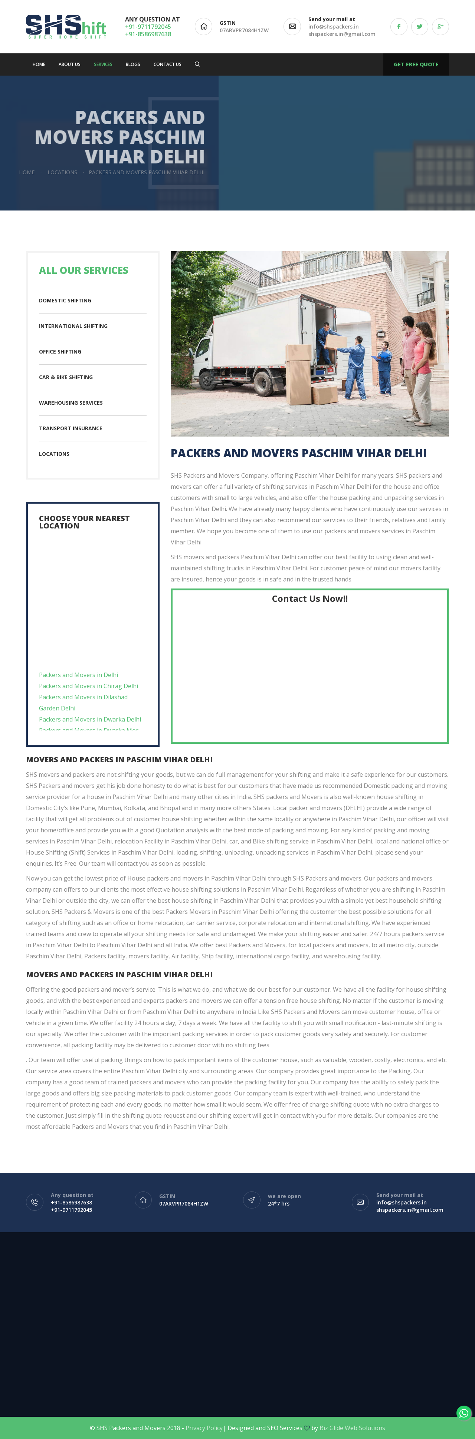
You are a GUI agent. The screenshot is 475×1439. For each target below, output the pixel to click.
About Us (70, 64)
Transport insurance (70, 428)
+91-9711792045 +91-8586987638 (148, 30)
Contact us (167, 64)
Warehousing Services (71, 402)
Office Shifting (60, 351)
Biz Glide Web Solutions (352, 1428)
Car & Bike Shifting (66, 377)
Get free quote (416, 64)
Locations (54, 453)
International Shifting (73, 325)
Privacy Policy (204, 1428)
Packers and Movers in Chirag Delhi (88, 696)
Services (103, 64)
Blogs (133, 64)
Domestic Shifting (65, 300)
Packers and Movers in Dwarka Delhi (90, 729)
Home (39, 64)
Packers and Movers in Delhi (78, 685)
